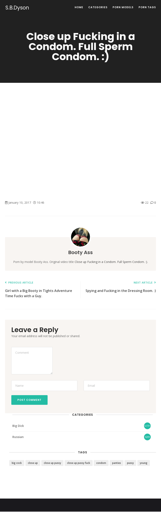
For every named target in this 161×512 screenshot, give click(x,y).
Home (79, 7)
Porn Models (123, 7)
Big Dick (18, 426)
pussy (130, 463)
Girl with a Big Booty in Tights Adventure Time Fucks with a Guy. (40, 289)
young (143, 463)
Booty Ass (80, 252)
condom (101, 463)
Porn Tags (147, 7)
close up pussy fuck (78, 463)
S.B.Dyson (17, 7)
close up (33, 463)
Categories (98, 7)
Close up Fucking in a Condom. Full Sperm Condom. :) (111, 262)
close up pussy (52, 463)
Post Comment (30, 400)
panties (116, 463)
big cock (17, 463)
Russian (18, 437)
